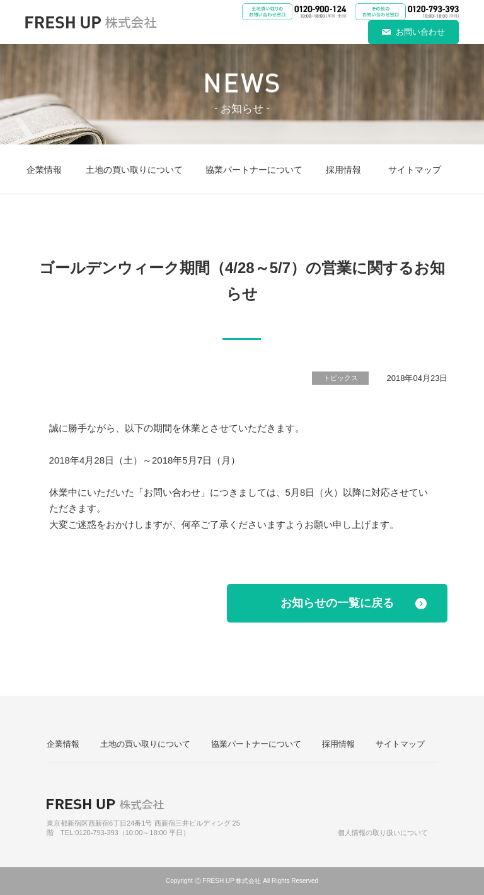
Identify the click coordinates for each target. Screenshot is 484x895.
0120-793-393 (96, 832)
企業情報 (44, 170)
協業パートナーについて (253, 170)
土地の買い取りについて (134, 170)
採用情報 (343, 170)
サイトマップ (414, 170)
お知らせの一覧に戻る (337, 603)
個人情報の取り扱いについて (383, 832)
